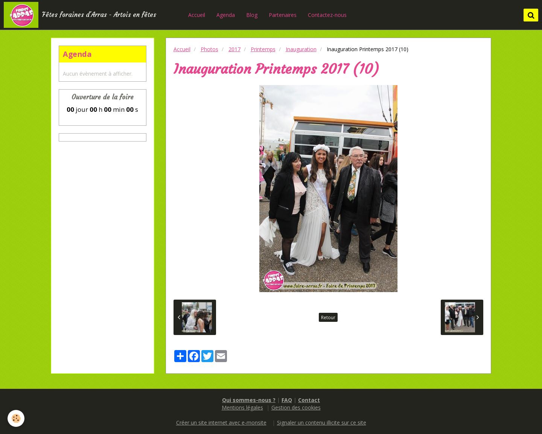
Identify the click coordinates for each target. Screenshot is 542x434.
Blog (251, 14)
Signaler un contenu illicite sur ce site (321, 422)
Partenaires (283, 14)
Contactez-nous (327, 14)
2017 (234, 49)
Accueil (196, 14)
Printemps (263, 49)
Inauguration (301, 49)
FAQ (287, 400)
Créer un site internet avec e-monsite (221, 422)
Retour (328, 317)
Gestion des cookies (296, 407)
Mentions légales (242, 407)
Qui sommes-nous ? (249, 400)
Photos (209, 49)
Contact (309, 400)
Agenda (225, 14)
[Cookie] (16, 418)
